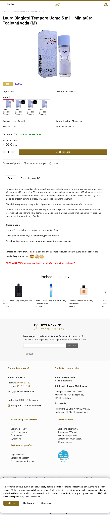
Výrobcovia (16, 439)
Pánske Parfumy (20, 11)
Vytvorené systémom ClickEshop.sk (55, 513)
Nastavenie (28, 503)
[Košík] (107, 5)
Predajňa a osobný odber (22, 462)
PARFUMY (6, 11)
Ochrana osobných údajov (70, 439)
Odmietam (46, 503)
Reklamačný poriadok (68, 436)
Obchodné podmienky (68, 429)
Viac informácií (33, 497)
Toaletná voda (36, 11)
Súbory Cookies (65, 443)
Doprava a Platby (18, 429)
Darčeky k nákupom (20, 459)
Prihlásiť (72, 346)
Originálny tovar (18, 455)
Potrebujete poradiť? (30, 179)
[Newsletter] (44, 346)
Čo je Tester (16, 436)
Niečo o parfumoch (20, 433)
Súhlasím (11, 503)
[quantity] (8, 152)
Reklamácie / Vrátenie (68, 433)
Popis (10, 179)
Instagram (16, 406)
